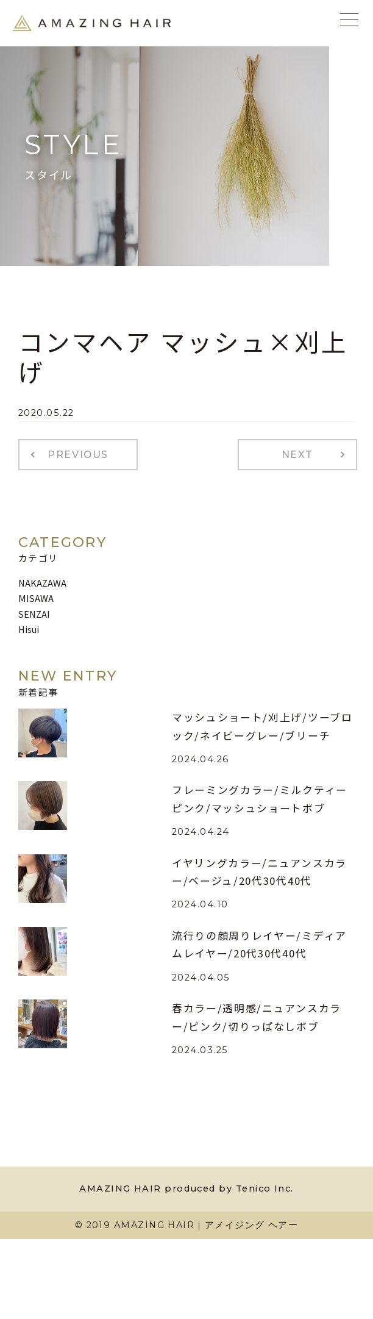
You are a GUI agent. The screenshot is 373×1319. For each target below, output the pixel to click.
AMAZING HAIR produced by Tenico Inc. (186, 1188)
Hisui (28, 629)
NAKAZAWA (42, 582)
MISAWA (36, 598)
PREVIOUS (78, 454)
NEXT (297, 454)
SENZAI (34, 613)
